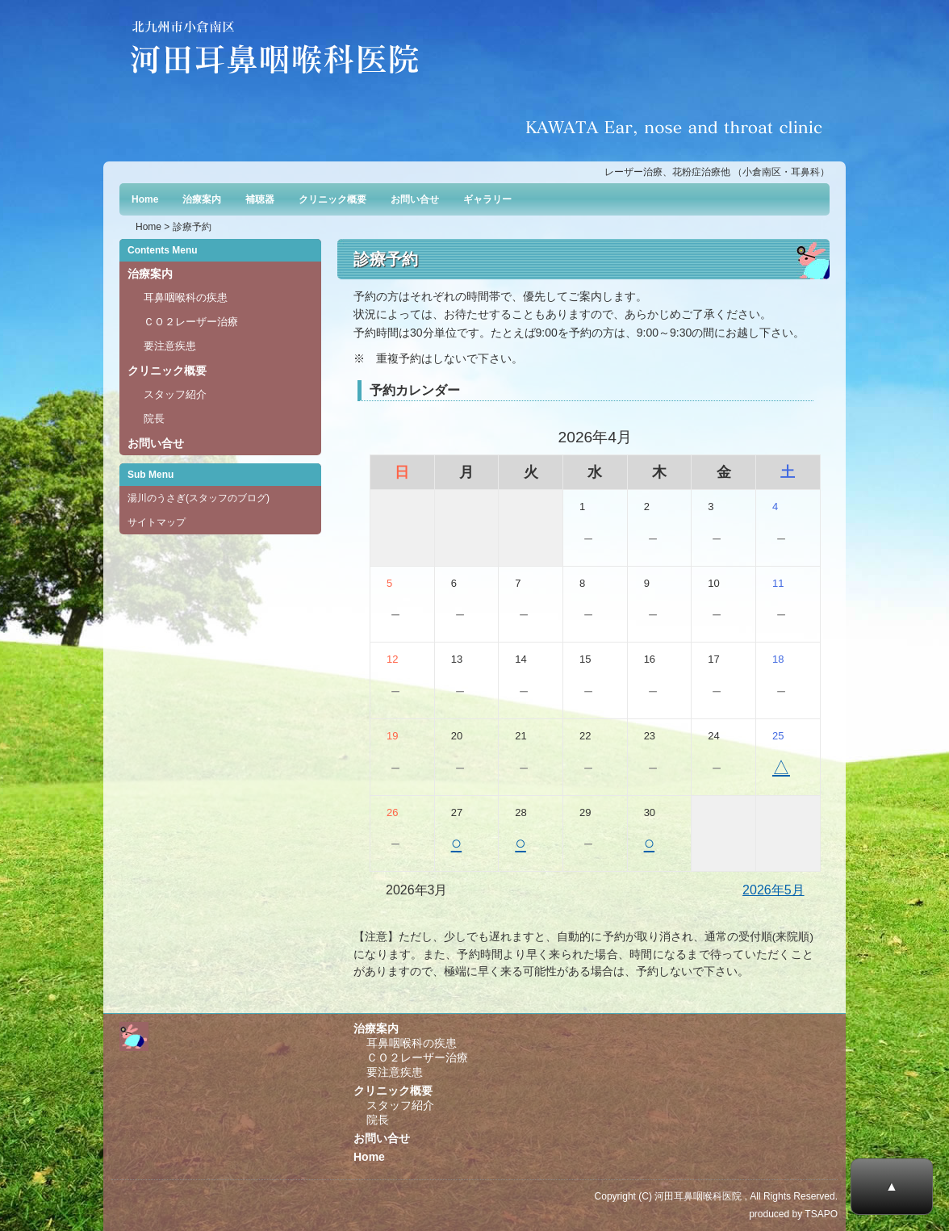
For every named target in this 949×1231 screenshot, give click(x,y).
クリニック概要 (332, 199)
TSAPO (821, 1214)
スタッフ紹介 (175, 394)
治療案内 (201, 199)
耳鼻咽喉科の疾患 (186, 297)
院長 (154, 418)
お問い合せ (415, 199)
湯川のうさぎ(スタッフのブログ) (199, 498)
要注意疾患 (170, 346)
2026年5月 (773, 890)
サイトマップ (157, 522)
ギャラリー (487, 199)
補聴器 (259, 199)
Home (145, 199)
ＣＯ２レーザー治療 (191, 322)
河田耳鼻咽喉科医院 (698, 1196)
